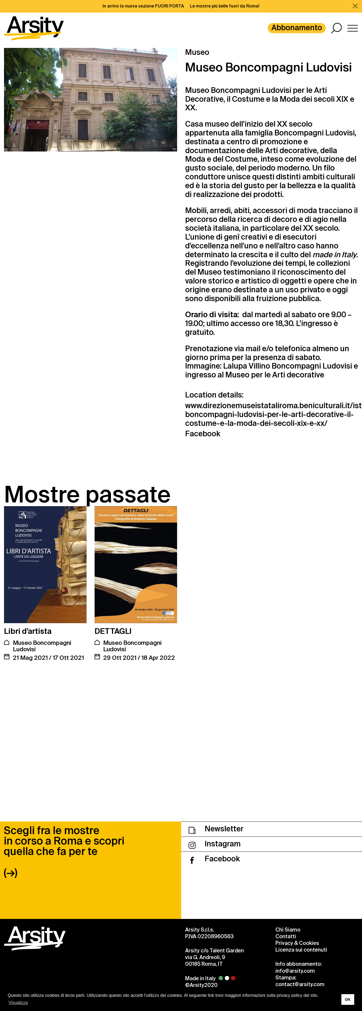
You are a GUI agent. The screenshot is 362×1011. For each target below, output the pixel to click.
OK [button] (348, 999)
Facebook (202, 434)
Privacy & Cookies (297, 850)
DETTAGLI (113, 631)
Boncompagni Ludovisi (314, 133)
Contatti (285, 843)
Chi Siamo (287, 837)
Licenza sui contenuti (301, 857)
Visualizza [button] (18, 1002)
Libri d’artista (27, 631)
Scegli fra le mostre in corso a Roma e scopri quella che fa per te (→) (64, 758)
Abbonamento (296, 28)
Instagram (215, 751)
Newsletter (216, 736)
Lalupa (235, 366)
